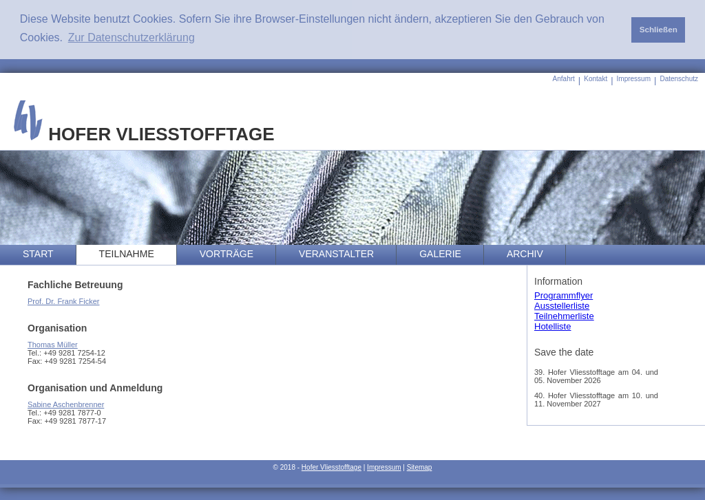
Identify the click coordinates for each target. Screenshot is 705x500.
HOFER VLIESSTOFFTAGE (144, 134)
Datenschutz (679, 79)
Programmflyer (563, 295)
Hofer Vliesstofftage (331, 467)
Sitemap (419, 467)
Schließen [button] (658, 29)
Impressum (634, 79)
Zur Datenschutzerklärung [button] (131, 37)
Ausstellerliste (561, 306)
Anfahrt (564, 79)
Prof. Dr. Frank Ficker (64, 301)
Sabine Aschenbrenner (66, 404)
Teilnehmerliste (564, 316)
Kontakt (595, 79)
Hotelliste (552, 326)
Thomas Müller (53, 344)
